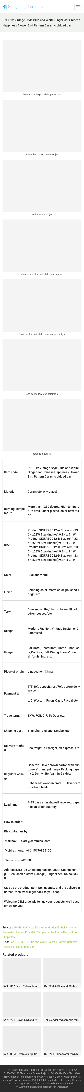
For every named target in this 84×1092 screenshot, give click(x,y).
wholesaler (63, 1086)
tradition (35, 1083)
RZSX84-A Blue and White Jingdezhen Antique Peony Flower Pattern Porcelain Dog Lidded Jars (62, 986)
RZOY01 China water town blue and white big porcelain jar (62, 1054)
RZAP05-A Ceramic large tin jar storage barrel (21, 1054)
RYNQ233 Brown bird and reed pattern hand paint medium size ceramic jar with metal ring (21, 1020)
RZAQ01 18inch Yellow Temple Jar (21, 986)
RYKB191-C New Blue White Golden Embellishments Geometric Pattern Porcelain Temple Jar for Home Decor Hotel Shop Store (40, 932)
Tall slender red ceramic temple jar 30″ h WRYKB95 (62, 1020)
